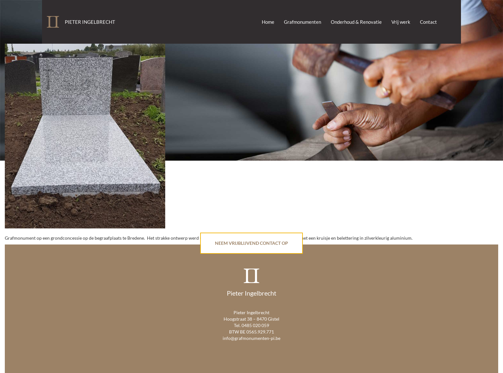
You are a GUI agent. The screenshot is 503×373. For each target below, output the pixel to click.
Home (268, 22)
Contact (428, 22)
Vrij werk (400, 22)
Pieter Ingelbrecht (90, 22)
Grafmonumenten (302, 22)
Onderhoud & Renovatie (356, 22)
